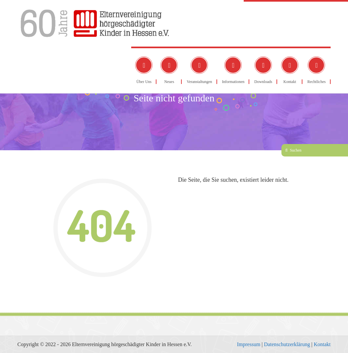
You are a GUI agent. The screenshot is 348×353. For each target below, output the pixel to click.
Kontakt (322, 344)
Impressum (248, 344)
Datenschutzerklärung (287, 344)
